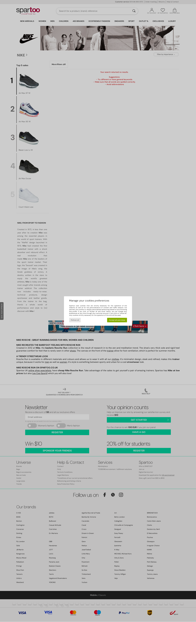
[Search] (134, 11)
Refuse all (75, 320)
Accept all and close (117, 320)
